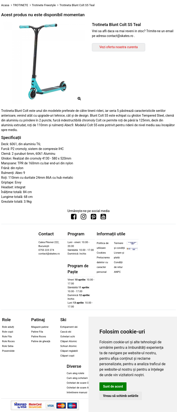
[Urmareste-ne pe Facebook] (73, 218)
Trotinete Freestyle (44, 5)
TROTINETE (20, 5)
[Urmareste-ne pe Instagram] (83, 218)
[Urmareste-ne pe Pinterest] (93, 218)
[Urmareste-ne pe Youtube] (103, 218)
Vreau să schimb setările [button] (120, 396)
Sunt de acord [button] (113, 386)
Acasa (5, 5)
